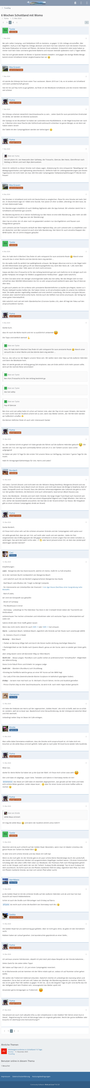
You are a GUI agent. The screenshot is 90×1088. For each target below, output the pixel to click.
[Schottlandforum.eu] (36, 3)
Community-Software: (45, 1085)
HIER (34, 627)
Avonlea (10, 1052)
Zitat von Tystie (13, 345)
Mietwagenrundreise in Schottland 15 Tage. (25, 1049)
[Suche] (75, 3)
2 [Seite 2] (10, 22)
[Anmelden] (81, 3)
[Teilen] (87, 22)
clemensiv (8, 782)
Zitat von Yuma (13, 156)
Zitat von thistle (14, 813)
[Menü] (87, 3)
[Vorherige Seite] (3, 22)
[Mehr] (86, 38)
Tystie (7, 904)
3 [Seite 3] (13, 22)
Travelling (11, 1054)
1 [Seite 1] (7, 22)
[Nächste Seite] (17, 22)
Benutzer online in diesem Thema (17, 1061)
